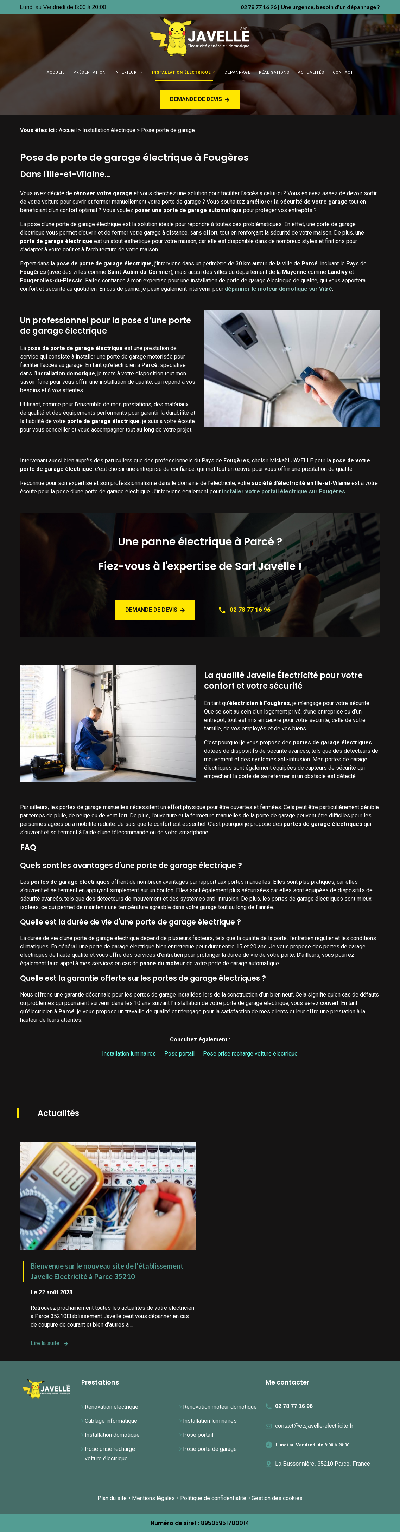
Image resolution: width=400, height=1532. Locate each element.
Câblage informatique (111, 1421)
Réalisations (274, 72)
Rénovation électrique (111, 1406)
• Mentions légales (152, 1498)
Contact (343, 72)
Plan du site (112, 1498)
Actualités (311, 72)
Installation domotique (112, 1435)
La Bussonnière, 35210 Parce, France (322, 1464)
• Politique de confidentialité (211, 1498)
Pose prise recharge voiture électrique (250, 1053)
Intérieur (126, 72)
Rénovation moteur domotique (220, 1406)
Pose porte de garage (210, 1449)
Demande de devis (200, 99)
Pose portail (179, 1053)
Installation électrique (181, 72)
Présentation (89, 72)
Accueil (56, 72)
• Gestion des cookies (275, 1498)
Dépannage (237, 72)
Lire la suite (49, 1343)
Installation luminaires (129, 1053)
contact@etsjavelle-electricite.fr (314, 1426)
